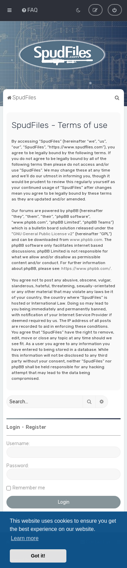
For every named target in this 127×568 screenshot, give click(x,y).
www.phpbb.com (86, 239)
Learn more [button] (25, 538)
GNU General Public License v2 (42, 233)
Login (13, 427)
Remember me (29, 488)
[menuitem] (29, 10)
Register (36, 427)
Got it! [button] (38, 555)
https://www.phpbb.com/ (86, 268)
